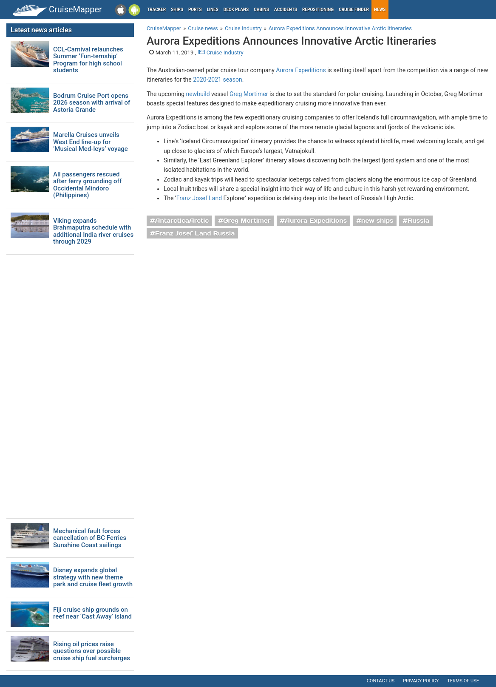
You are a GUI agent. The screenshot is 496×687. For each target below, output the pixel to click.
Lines (212, 9)
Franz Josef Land (199, 198)
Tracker (156, 9)
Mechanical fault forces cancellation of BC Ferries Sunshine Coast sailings (89, 538)
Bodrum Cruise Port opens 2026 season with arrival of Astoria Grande (91, 103)
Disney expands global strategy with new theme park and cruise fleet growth (93, 577)
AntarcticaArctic (182, 220)
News (380, 9)
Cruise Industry (220, 52)
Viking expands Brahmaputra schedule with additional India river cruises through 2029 (93, 231)
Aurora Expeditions (301, 70)
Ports (195, 9)
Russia (418, 220)
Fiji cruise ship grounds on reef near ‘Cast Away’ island (92, 613)
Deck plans (236, 9)
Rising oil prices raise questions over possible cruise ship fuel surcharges (91, 651)
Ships (177, 9)
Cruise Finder (354, 9)
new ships (377, 220)
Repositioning (318, 9)
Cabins (261, 9)
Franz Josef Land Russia (195, 233)
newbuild (198, 94)
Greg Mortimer (249, 94)
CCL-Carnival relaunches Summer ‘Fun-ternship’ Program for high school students (88, 60)
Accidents (285, 9)
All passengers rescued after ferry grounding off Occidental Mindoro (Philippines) (87, 185)
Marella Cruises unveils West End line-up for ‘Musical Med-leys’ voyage (90, 142)
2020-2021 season (217, 79)
